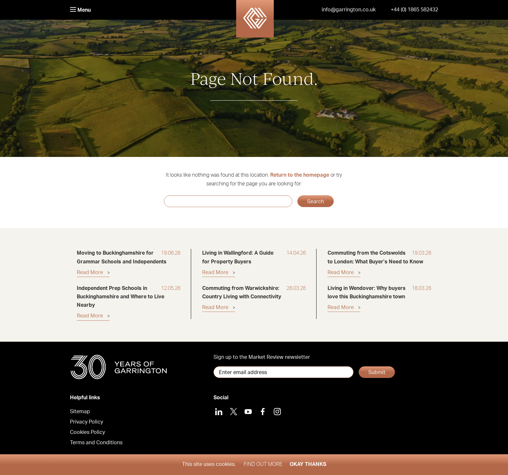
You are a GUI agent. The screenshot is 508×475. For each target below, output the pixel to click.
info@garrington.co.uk (348, 9)
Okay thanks (308, 464)
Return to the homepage (299, 175)
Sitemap (80, 411)
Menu (80, 10)
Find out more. (263, 464)
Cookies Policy (87, 432)
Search (315, 201)
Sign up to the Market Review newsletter (262, 357)
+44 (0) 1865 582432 (414, 9)
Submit (377, 372)
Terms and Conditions (96, 442)
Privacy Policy (86, 422)
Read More (90, 272)
